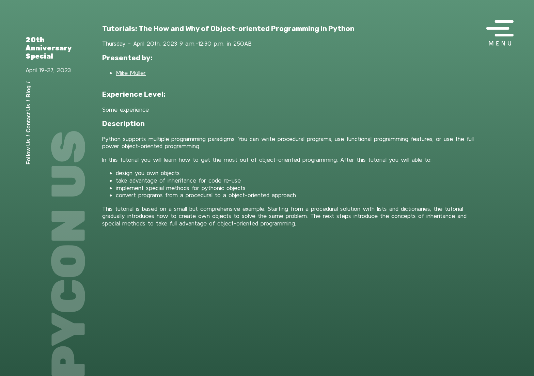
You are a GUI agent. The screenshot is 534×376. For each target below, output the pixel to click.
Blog (28, 91)
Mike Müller (131, 72)
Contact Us (28, 118)
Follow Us (28, 151)
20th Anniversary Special (49, 48)
